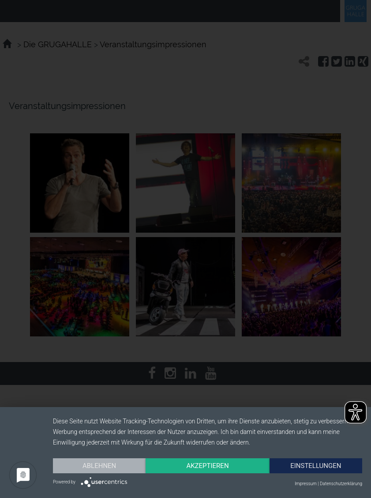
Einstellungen (315, 466)
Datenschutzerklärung (341, 483)
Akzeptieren (207, 466)
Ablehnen (99, 466)
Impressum (306, 483)
